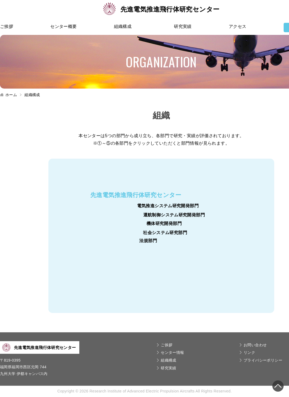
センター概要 (63, 26)
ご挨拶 (6, 26)
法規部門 (148, 240)
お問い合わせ (255, 345)
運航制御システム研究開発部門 (174, 215)
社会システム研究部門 (165, 232)
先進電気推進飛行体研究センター (161, 9)
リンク (249, 352)
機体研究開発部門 (164, 223)
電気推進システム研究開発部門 (168, 205)
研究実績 (183, 26)
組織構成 (123, 26)
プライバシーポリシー (263, 360)
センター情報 (172, 352)
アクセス (238, 26)
